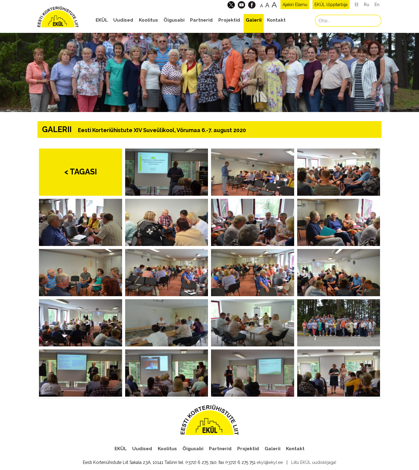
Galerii (254, 20)
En (377, 4)
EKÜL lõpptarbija (331, 4)
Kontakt (276, 20)
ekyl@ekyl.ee (270, 462)
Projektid (229, 20)
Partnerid (201, 20)
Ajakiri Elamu (295, 4)
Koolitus (148, 20)
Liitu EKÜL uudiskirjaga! (313, 462)
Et (356, 4)
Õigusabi (174, 20)
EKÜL (102, 20)
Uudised (123, 20)
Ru (366, 4)
